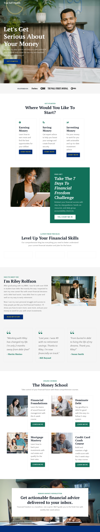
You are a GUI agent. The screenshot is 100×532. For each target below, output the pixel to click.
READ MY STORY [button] (13, 319)
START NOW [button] (25, 149)
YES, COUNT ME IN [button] (65, 218)
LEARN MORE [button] (37, 427)
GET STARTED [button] (12, 62)
